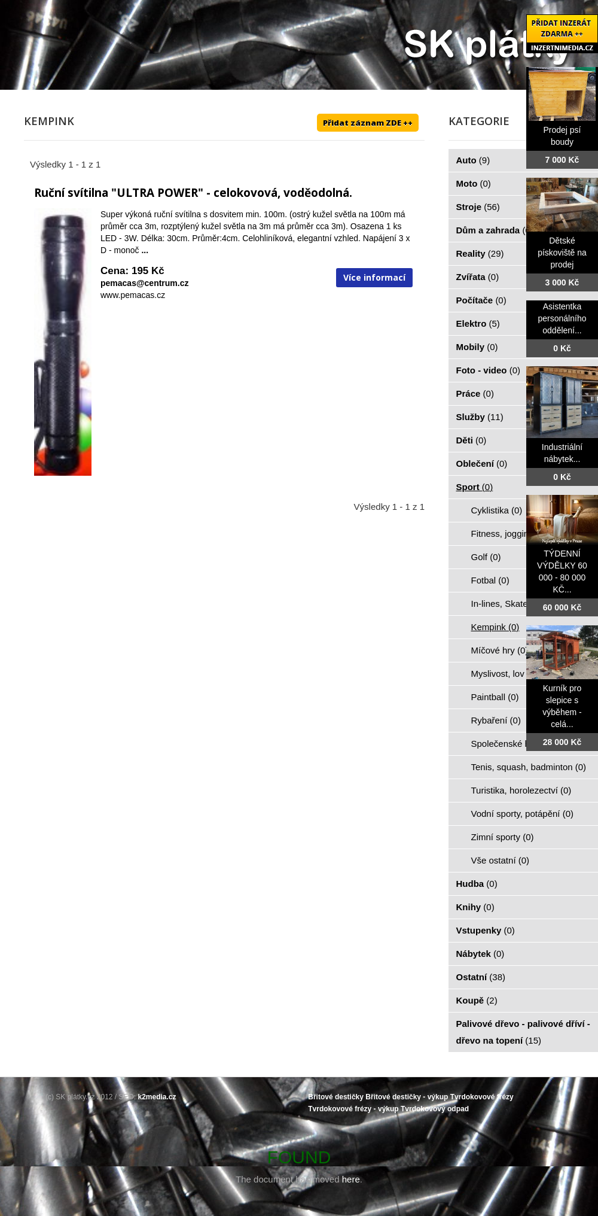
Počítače (481, 300)
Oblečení (482, 463)
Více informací (374, 277)
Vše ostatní (500, 860)
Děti (471, 440)
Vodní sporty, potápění (522, 813)
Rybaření (496, 720)
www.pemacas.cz (132, 295)
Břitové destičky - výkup (406, 1097)
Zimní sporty (502, 837)
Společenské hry (511, 743)
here (351, 1179)
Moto (473, 183)
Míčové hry (500, 650)
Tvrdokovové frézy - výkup (353, 1109)
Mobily (477, 347)
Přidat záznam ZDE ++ (368, 122)
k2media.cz (157, 1097)
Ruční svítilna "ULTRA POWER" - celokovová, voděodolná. (193, 192)
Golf (486, 557)
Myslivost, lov (504, 673)
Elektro (478, 323)
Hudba (477, 883)
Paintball (495, 697)
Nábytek (480, 954)
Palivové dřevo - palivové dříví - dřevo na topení (523, 1032)
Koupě (477, 1000)
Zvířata (477, 277)
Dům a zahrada (494, 230)
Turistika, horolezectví (521, 790)
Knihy (475, 907)
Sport (474, 487)
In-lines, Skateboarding (523, 603)
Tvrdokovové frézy (482, 1097)
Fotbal (490, 580)
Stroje (478, 207)
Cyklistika (497, 510)
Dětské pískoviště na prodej (562, 252)
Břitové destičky (336, 1097)
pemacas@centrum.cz (144, 283)
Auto (473, 160)
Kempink (495, 627)
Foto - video (488, 370)
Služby (480, 417)
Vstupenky (485, 930)
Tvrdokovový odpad (435, 1109)
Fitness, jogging (509, 533)
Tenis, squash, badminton (529, 767)
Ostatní (481, 977)
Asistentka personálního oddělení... (562, 318)
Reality (480, 253)
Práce (475, 393)
